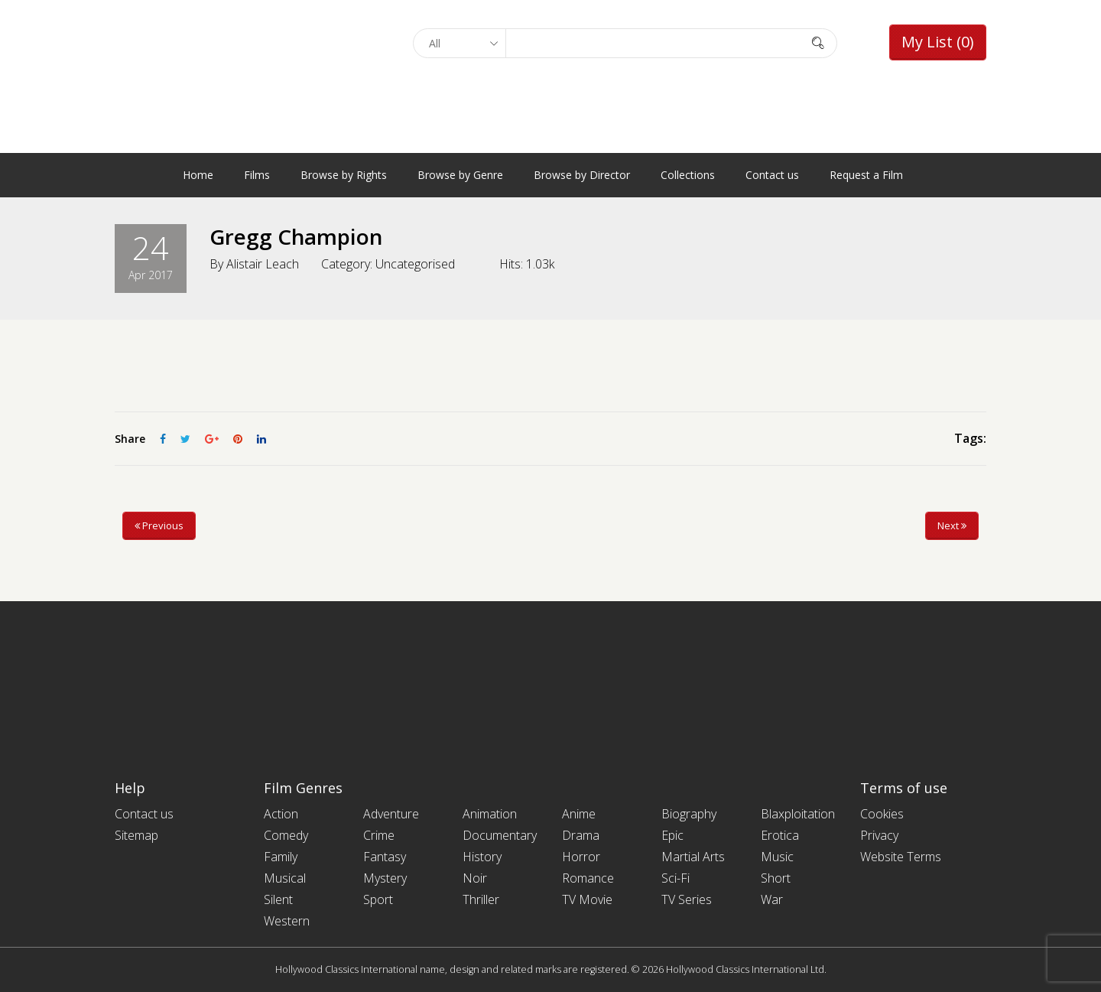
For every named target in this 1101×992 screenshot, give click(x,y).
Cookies (882, 813)
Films (257, 175)
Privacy (879, 835)
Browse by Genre (460, 175)
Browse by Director (582, 175)
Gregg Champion (296, 236)
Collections (688, 175)
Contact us (772, 175)
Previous (159, 525)
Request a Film (866, 175)
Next (951, 525)
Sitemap (136, 835)
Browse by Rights (343, 175)
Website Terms (900, 856)
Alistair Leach (262, 263)
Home (198, 175)
